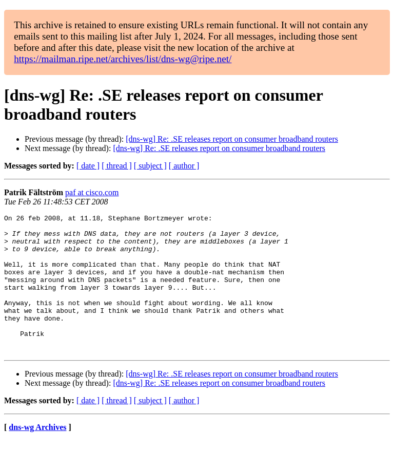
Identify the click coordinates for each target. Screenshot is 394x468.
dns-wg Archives (37, 455)
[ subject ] (150, 165)
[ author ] (184, 165)
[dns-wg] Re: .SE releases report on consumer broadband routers (232, 139)
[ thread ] (117, 165)
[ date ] (88, 165)
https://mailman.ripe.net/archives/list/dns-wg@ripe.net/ (122, 58)
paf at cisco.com (92, 192)
